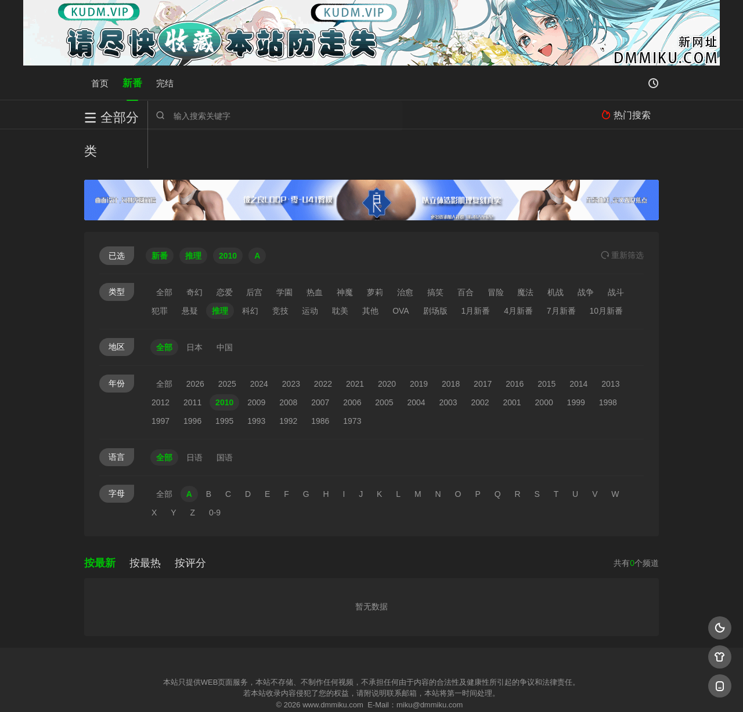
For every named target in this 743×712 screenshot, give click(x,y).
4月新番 (518, 272)
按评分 (190, 524)
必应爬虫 (512, 688)
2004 (416, 363)
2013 (610, 345)
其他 (370, 272)
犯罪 (160, 272)
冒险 (496, 253)
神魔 (345, 253)
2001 (512, 363)
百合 (465, 253)
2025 (227, 345)
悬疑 (190, 272)
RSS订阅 (230, 688)
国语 (225, 418)
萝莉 (375, 253)
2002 (480, 363)
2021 (355, 345)
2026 (195, 345)
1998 (608, 363)
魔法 (525, 253)
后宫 (254, 253)
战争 (586, 253)
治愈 (405, 253)
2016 (515, 345)
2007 (320, 363)
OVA (400, 272)
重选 (622, 216)
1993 (256, 382)
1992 (288, 382)
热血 (314, 253)
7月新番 (561, 272)
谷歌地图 (465, 688)
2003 (448, 363)
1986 (320, 382)
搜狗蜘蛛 (371, 688)
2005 (384, 363)
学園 (284, 253)
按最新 (100, 524)
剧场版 (435, 272)
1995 (224, 382)
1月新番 (475, 272)
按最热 (145, 524)
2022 (323, 345)
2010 (224, 363)
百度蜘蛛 (278, 688)
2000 (544, 363)
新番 (132, 82)
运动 (310, 272)
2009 (256, 363)
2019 (419, 345)
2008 (288, 363)
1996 (192, 382)
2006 (352, 363)
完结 (165, 83)
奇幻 (194, 253)
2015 (547, 345)
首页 (100, 83)
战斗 (616, 253)
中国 (225, 308)
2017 (483, 345)
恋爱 (225, 253)
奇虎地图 (418, 688)
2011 (192, 363)
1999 (576, 363)
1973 (352, 382)
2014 (578, 345)
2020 (387, 345)
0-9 (215, 473)
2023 (291, 345)
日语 (194, 418)
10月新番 (606, 272)
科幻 (250, 272)
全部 (164, 253)
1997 (160, 382)
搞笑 (435, 253)
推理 (220, 272)
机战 (555, 253)
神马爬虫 (325, 688)
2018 (451, 345)
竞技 (280, 272)
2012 (160, 363)
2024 (259, 345)
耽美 (340, 272)
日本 (194, 308)
